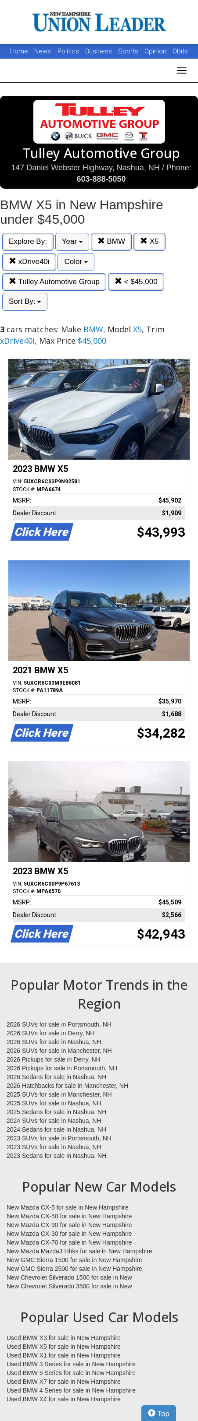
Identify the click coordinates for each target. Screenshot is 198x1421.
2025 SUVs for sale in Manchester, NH (59, 1094)
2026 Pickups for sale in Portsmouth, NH (62, 1068)
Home (19, 51)
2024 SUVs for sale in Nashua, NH (54, 1120)
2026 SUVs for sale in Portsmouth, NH (59, 1024)
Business (99, 51)
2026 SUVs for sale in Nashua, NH (54, 1041)
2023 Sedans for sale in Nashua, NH (56, 1155)
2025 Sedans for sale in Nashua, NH (56, 1111)
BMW (111, 241)
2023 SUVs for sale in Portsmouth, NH (59, 1138)
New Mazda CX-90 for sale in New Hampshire (69, 1224)
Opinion (156, 51)
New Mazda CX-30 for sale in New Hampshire (69, 1233)
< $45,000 (136, 282)
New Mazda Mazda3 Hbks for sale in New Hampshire (79, 1251)
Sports (129, 51)
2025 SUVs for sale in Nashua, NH (54, 1103)
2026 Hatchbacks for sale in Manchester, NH (67, 1085)
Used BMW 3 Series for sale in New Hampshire (71, 1364)
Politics (68, 51)
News (42, 51)
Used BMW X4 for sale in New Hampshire (64, 1399)
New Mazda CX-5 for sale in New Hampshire (68, 1207)
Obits (180, 51)
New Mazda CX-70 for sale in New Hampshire (69, 1242)
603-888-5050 (101, 179)
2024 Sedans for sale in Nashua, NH (56, 1129)
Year (72, 241)
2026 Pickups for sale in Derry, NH (54, 1059)
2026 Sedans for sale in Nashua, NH (56, 1076)
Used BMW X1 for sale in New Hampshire (64, 1355)
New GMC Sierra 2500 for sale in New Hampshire (74, 1268)
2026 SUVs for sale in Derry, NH (50, 1033)
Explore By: (28, 241)
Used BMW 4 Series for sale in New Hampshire (71, 1390)
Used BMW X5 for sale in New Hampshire (64, 1346)
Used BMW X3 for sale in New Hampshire (64, 1337)
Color (75, 261)
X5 (149, 241)
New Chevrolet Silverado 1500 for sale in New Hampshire (69, 1278)
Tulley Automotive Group (54, 282)
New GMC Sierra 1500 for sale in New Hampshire (74, 1259)
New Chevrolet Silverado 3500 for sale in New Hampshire (69, 1287)
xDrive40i (29, 261)
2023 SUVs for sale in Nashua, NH (54, 1146)
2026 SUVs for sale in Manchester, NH (59, 1050)
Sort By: (25, 301)
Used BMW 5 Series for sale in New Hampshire (71, 1372)
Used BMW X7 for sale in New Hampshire (64, 1381)
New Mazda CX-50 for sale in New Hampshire (69, 1216)
